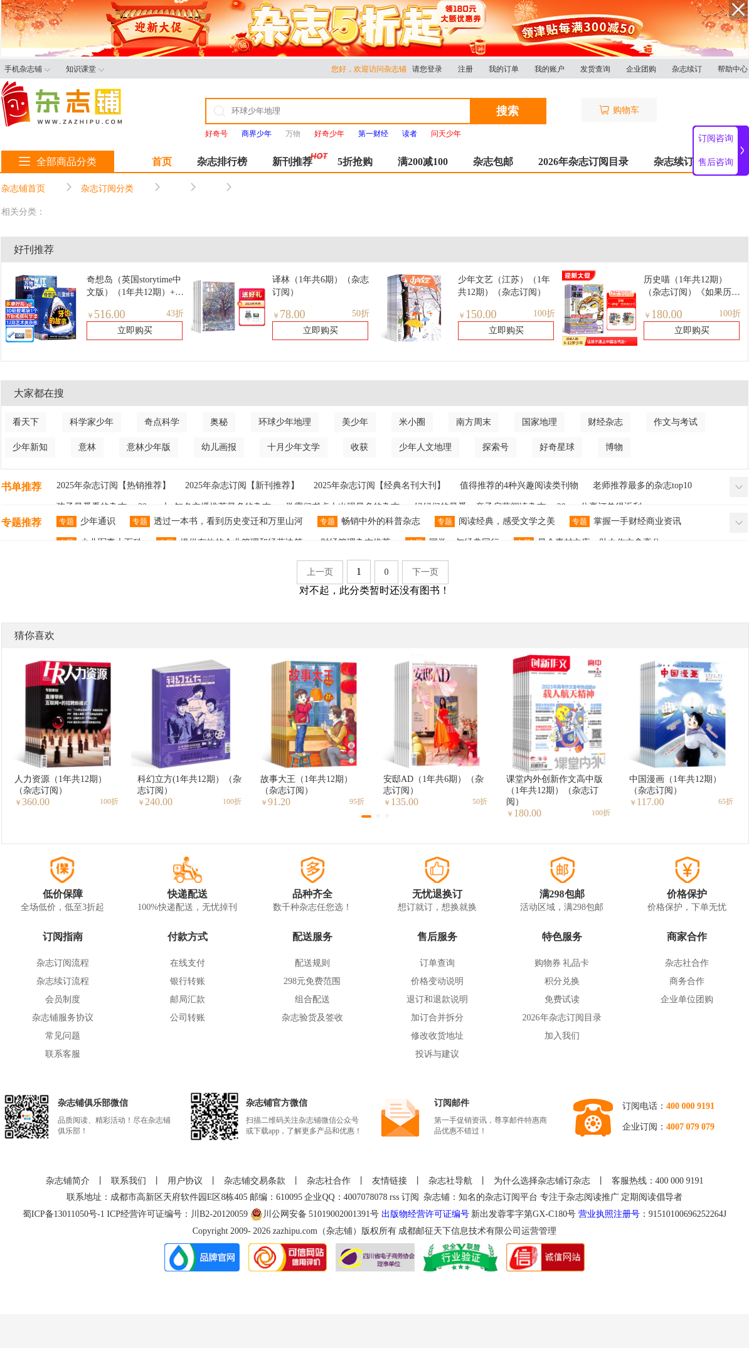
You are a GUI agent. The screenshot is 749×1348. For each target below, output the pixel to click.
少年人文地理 (425, 447)
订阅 (410, 1197)
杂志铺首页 (23, 188)
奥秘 (219, 422)
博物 (614, 447)
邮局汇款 (187, 999)
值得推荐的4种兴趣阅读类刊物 (519, 485)
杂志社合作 (687, 963)
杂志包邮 (493, 161)
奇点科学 (161, 422)
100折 (544, 313)
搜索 (507, 111)
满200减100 (423, 161)
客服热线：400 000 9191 (658, 1180)
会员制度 (62, 999)
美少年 (355, 422)
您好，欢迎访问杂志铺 (371, 69)
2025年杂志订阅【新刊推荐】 (242, 485)
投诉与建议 (437, 1054)
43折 (175, 313)
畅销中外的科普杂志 (368, 521)
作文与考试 (676, 422)
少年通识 (85, 521)
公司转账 (187, 1017)
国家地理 (539, 422)
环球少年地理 (284, 422)
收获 (359, 447)
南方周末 (473, 422)
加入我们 (562, 1035)
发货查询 (595, 69)
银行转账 (187, 981)
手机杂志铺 (27, 69)
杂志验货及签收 (312, 1017)
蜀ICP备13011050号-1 (65, 1214)
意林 (87, 447)
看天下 (26, 422)
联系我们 (128, 1180)
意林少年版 (149, 447)
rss (395, 1197)
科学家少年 (92, 422)
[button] (366, 816)
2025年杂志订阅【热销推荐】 (113, 485)
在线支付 (187, 963)
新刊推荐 (292, 161)
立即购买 (134, 330)
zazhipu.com (295, 1231)
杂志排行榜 (222, 161)
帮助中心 (733, 69)
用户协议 (185, 1180)
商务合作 (686, 981)
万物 (292, 133)
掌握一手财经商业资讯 (625, 521)
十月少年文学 (293, 447)
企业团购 (641, 69)
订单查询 (437, 963)
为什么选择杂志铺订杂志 (542, 1180)
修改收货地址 (437, 1035)
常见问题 (62, 1035)
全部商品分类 (58, 161)
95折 (356, 801)
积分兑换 (562, 981)
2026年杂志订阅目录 (583, 161)
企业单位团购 (687, 999)
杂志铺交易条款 (254, 1180)
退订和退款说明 (437, 999)
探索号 (495, 447)
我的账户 (549, 69)
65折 (725, 801)
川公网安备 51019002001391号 (315, 1214)
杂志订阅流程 (62, 963)
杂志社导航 (450, 1180)
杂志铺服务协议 (62, 1017)
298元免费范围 (312, 981)
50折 (360, 313)
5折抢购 (355, 161)
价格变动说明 (437, 981)
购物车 (619, 110)
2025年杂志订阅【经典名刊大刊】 (379, 485)
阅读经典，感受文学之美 (495, 521)
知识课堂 (85, 69)
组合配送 (312, 999)
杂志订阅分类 (107, 188)
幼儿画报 (218, 447)
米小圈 (412, 422)
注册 (465, 69)
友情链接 (389, 1180)
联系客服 (62, 1054)
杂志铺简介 (68, 1180)
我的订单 (504, 69)
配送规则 (312, 963)
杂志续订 (687, 69)
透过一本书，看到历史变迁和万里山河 (216, 521)
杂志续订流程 (62, 981)
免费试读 (562, 999)
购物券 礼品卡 (562, 963)
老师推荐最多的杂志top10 (642, 485)
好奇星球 (557, 447)
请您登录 (427, 69)
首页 (162, 161)
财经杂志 (605, 422)
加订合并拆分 (437, 1017)
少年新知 (30, 447)
